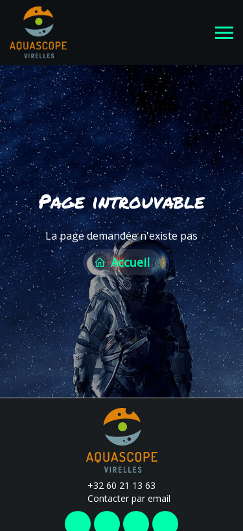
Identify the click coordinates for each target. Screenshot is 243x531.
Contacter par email (121, 496)
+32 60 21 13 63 (114, 483)
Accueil (122, 261)
